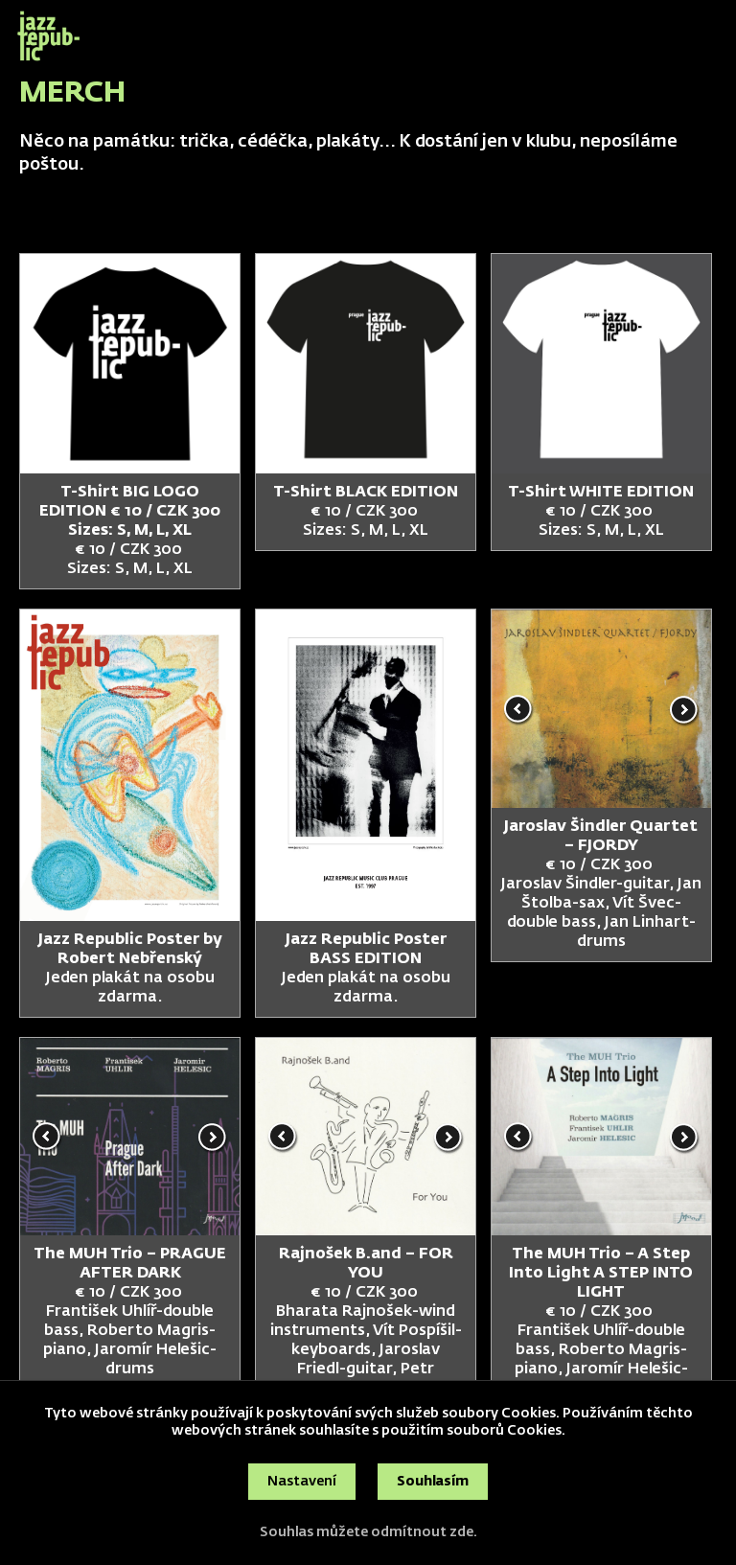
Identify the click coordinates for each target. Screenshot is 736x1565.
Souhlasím (433, 1481)
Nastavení (301, 1481)
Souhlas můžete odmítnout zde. (368, 1532)
